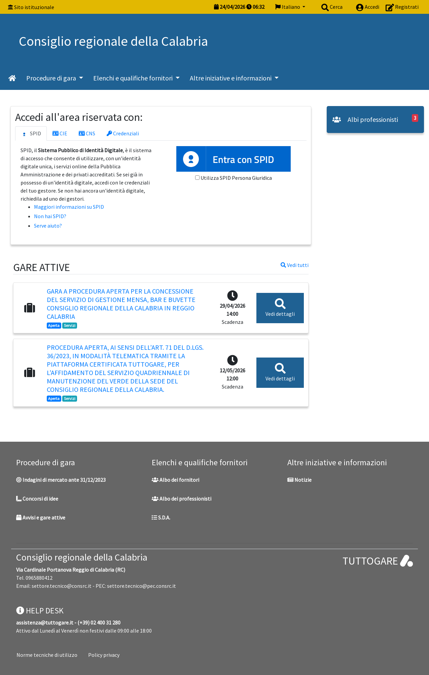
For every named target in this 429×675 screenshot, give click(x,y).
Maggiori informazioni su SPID (69, 206)
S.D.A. (161, 517)
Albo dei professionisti (181, 498)
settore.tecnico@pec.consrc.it (141, 585)
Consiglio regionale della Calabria (81, 557)
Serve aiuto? (48, 225)
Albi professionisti (365, 119)
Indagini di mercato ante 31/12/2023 (61, 479)
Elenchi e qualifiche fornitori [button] (133, 78)
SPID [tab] (31, 133)
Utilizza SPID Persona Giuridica (236, 177)
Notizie (299, 479)
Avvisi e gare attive (40, 517)
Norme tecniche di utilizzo (46, 654)
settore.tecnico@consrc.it (62, 585)
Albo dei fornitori (175, 479)
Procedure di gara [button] (51, 78)
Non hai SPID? (50, 216)
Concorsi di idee (37, 498)
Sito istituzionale (34, 7)
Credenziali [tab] (123, 133)
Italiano (288, 6)
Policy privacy (103, 654)
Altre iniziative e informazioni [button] (231, 78)
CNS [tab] (87, 133)
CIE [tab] (59, 133)
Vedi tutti (295, 265)
